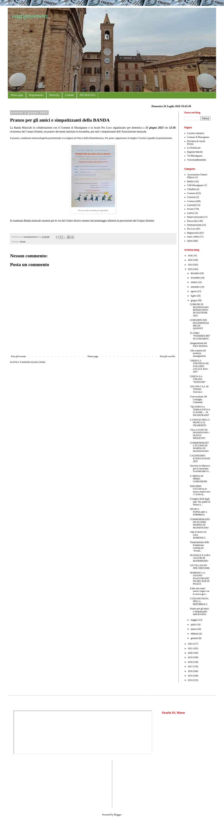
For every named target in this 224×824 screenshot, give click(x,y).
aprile (193, 624)
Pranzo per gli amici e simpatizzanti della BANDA (199, 611)
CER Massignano (195, 185)
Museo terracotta (195, 217)
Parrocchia (192, 221)
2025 (190, 260)
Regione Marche (195, 152)
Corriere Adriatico (195, 133)
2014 (190, 680)
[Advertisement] (25, 783)
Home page (17, 95)
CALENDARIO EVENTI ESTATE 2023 (200, 458)
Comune (191, 193)
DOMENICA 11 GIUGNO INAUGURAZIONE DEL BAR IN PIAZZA (199, 578)
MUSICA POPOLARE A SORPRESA (198, 512)
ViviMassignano (194, 155)
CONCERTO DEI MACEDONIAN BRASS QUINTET (199, 324)
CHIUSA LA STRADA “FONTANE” (198, 379)
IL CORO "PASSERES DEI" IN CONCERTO (200, 336)
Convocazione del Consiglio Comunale (198, 399)
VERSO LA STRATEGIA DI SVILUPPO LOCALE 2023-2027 (199, 366)
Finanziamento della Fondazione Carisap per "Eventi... (199, 546)
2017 (190, 666)
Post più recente (18, 356)
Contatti (69, 95)
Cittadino (191, 189)
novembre (196, 277)
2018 (190, 662)
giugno (194, 300)
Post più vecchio (167, 356)
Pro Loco (191, 228)
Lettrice (190, 213)
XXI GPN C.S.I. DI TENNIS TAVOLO (199, 389)
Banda (23, 241)
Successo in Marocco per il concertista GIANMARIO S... (200, 468)
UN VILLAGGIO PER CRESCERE (200, 566)
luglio (194, 295)
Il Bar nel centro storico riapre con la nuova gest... (199, 591)
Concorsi (191, 197)
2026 (190, 255)
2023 (190, 269)
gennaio (195, 638)
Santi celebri (193, 236)
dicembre (195, 273)
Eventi (190, 209)
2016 (190, 671)
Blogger (117, 814)
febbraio (195, 633)
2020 (190, 653)
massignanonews (30, 16)
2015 (190, 675)
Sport (189, 240)
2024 (190, 264)
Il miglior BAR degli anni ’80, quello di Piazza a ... (200, 502)
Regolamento (36, 95)
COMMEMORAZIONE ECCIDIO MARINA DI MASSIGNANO (200, 523)
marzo (194, 629)
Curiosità (191, 205)
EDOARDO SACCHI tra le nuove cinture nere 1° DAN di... (200, 490)
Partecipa (54, 95)
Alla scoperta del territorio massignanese (198, 353)
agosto (194, 291)
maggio (194, 620)
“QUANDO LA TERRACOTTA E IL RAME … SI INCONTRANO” (200, 410)
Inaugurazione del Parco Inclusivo (199, 344)
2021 (190, 648)
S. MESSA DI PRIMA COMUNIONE (198, 479)
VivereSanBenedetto (196, 159)
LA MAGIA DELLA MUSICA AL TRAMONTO (199, 422)
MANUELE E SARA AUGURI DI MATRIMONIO (200, 558)
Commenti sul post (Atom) (32, 362)
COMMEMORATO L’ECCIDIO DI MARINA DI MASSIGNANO (199, 446)
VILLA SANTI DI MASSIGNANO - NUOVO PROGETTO (200, 433)
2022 (190, 643)
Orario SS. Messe (173, 712)
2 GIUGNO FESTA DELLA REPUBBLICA (199, 601)
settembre (195, 286)
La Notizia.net (194, 147)
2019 (190, 657)
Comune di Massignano (198, 137)
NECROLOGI (87, 95)
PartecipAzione (194, 225)
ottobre (194, 282)
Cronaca (191, 201)
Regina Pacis (193, 232)
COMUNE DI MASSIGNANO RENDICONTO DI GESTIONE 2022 (199, 310)
